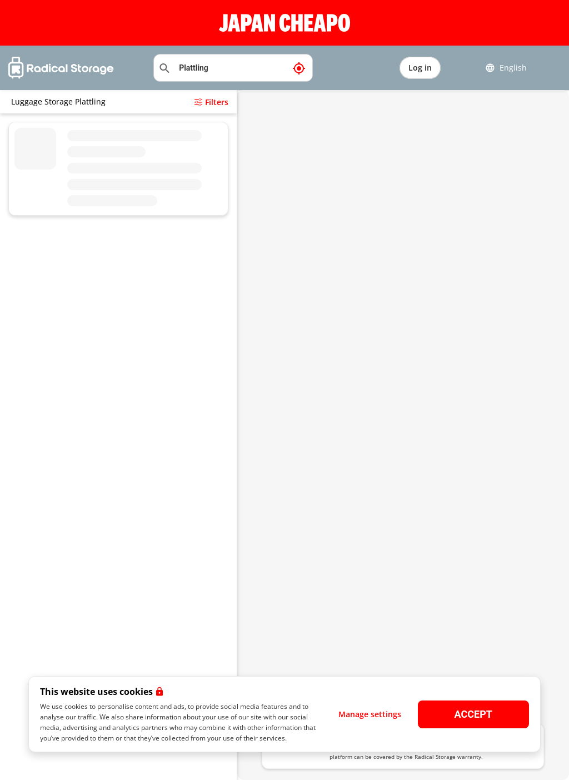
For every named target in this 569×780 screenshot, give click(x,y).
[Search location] (233, 68)
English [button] (506, 67)
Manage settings (369, 714)
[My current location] (299, 68)
